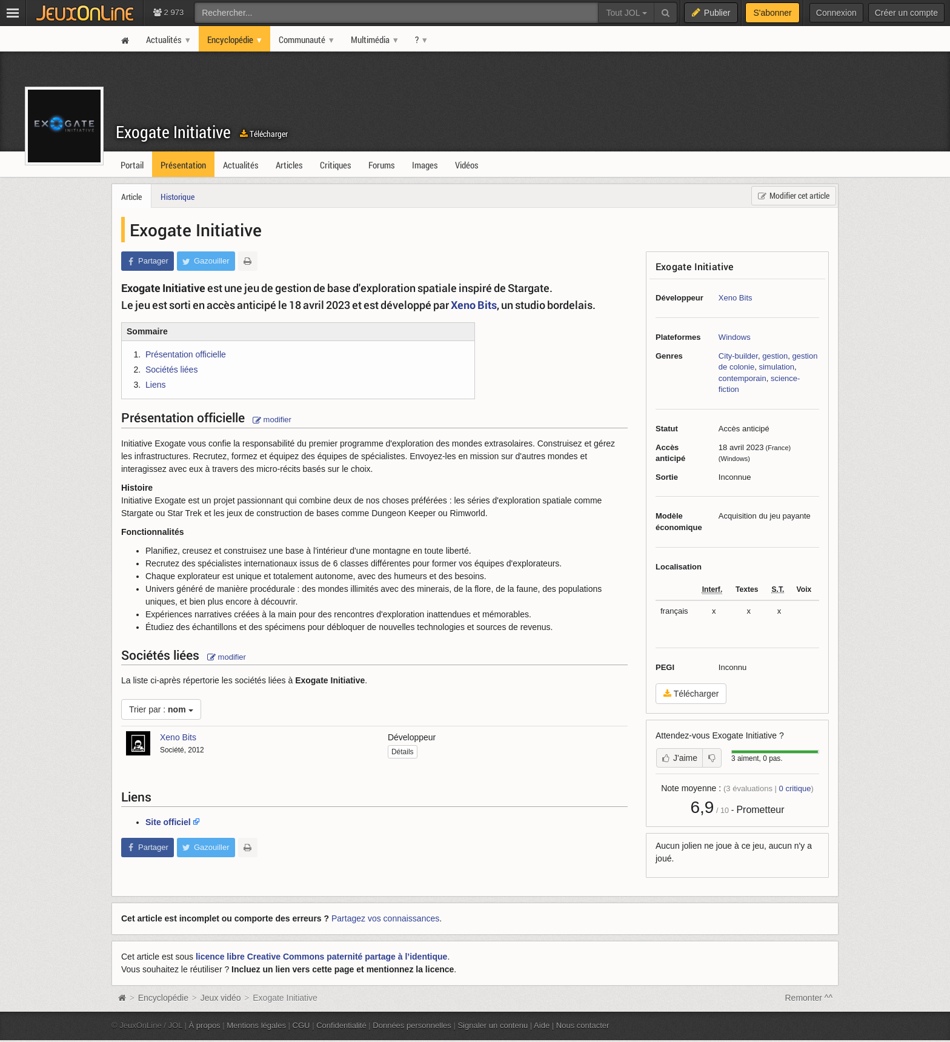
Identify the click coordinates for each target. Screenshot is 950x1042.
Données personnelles (412, 1025)
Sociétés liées (171, 369)
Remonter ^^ (809, 998)
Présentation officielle (185, 354)
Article (131, 196)
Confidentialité (341, 1025)
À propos (205, 1025)
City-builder (738, 355)
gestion (775, 355)
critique (795, 788)
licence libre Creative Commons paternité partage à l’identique (321, 956)
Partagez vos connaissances (385, 918)
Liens (155, 385)
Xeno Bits (735, 297)
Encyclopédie (163, 998)
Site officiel (168, 822)
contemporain (742, 378)
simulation (776, 366)
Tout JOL (626, 13)
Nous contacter (583, 1025)
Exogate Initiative (173, 132)
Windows (735, 337)
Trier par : (161, 709)
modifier (272, 419)
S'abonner (772, 13)
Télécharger (264, 133)
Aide (542, 1025)
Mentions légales (256, 1025)
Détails (402, 752)
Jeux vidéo (221, 998)
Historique (177, 196)
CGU (301, 1025)
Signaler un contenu (492, 1025)
